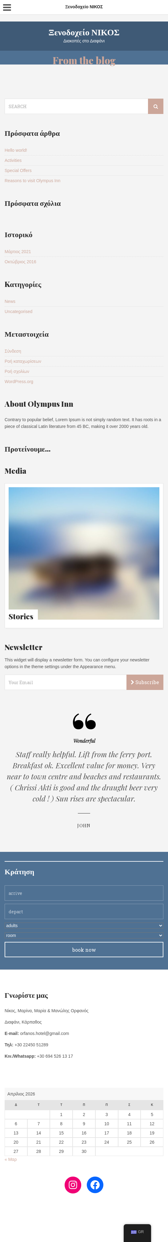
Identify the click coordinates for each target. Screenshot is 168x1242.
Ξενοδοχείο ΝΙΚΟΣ (84, 31)
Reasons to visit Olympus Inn (32, 180)
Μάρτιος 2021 (18, 251)
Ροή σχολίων (17, 371)
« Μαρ (11, 1159)
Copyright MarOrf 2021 (84, 1231)
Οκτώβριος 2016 (20, 261)
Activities (13, 160)
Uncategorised (18, 311)
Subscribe (145, 682)
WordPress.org (19, 381)
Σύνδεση (13, 351)
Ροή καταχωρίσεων (23, 361)
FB (82, 1223)
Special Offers (18, 170)
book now (84, 949)
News (10, 301)
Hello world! (16, 150)
